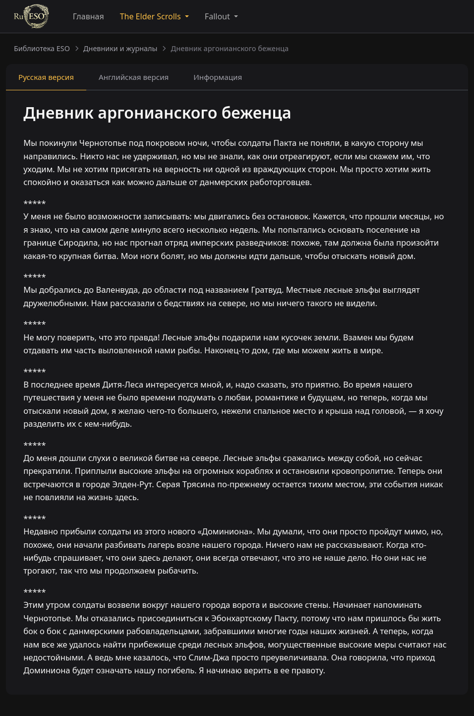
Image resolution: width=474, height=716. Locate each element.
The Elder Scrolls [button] (151, 16)
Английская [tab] (134, 77)
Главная (88, 16)
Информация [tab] (217, 77)
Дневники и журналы (120, 48)
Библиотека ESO (42, 48)
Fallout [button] (218, 16)
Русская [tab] (46, 77)
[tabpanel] (237, 393)
